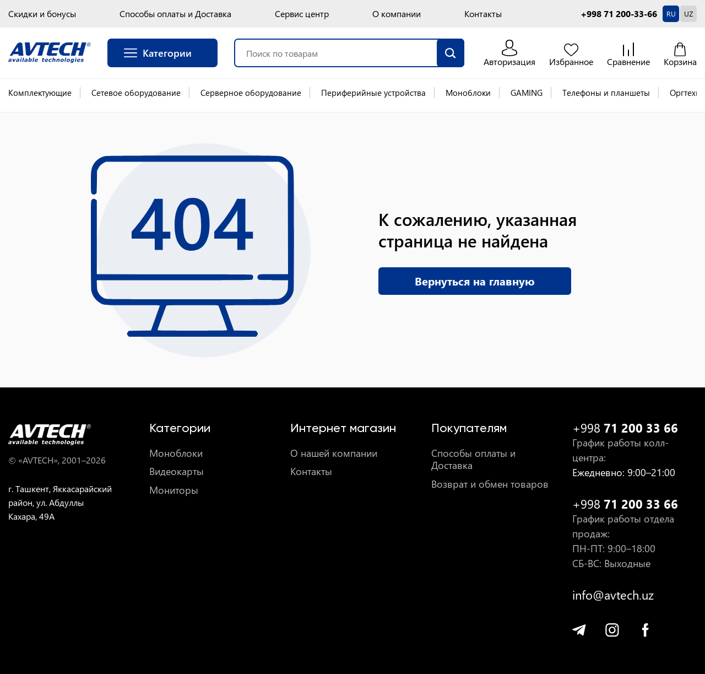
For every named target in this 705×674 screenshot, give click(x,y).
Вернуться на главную (475, 280)
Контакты (483, 13)
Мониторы (173, 490)
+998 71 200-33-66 (619, 13)
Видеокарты (176, 471)
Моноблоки (468, 92)
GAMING (527, 92)
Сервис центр (302, 13)
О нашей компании (333, 453)
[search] (450, 53)
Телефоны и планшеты (606, 92)
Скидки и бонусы (42, 13)
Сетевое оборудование (136, 92)
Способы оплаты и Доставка (175, 13)
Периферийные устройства (373, 92)
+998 (625, 427)
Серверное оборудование (250, 92)
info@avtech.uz (613, 594)
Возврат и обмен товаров (490, 484)
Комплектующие (40, 92)
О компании (396, 13)
